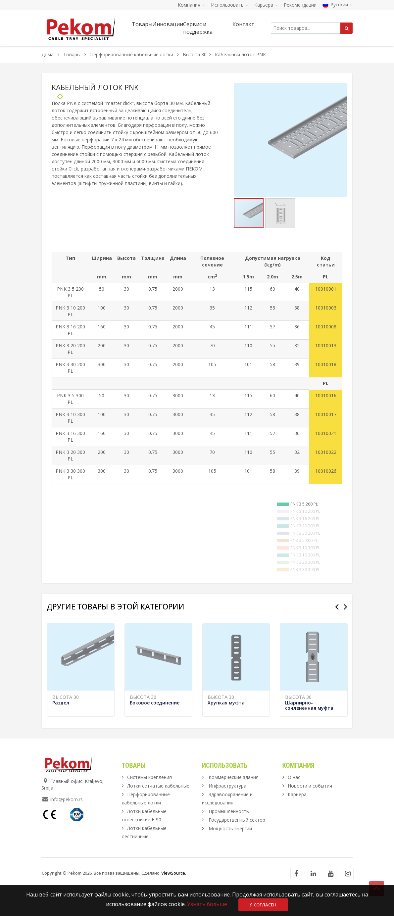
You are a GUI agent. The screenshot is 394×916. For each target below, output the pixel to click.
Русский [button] (337, 4)
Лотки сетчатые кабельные (158, 812)
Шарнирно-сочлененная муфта (309, 732)
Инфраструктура (227, 812)
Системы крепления (149, 804)
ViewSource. (173, 900)
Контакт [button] (243, 24)
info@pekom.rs (66, 826)
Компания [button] (191, 5)
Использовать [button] (229, 5)
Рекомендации (300, 5)
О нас (294, 804)
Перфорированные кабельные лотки (131, 54)
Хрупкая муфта (226, 729)
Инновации (167, 24)
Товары (72, 54)
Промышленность (229, 838)
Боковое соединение (154, 729)
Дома (47, 54)
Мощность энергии (230, 855)
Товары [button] (142, 24)
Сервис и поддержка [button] (198, 28)
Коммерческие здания (234, 804)
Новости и (310, 812)
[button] (341, 89)
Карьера (297, 821)
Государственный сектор (237, 847)
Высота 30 (195, 54)
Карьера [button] (266, 5)
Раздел (60, 729)
